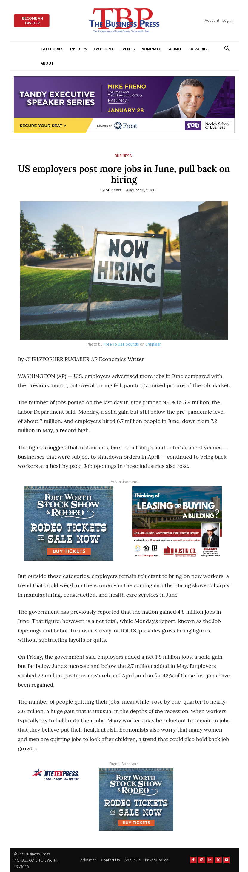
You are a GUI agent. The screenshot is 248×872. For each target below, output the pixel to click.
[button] (227, 49)
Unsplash (153, 344)
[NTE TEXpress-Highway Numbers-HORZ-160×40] (55, 774)
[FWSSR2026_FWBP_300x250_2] (69, 523)
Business (123, 156)
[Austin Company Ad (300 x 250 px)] (177, 523)
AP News (113, 190)
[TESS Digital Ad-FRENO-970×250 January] (124, 104)
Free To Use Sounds (121, 344)
